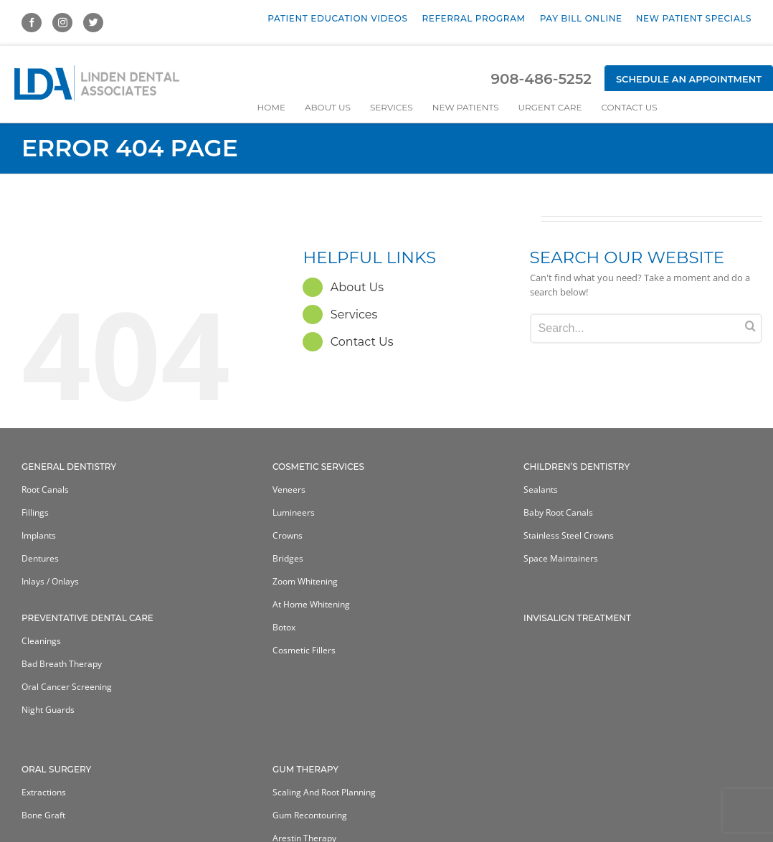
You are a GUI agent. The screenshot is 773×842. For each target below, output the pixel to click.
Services (354, 314)
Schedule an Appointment (689, 79)
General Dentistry (69, 466)
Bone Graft (43, 815)
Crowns (287, 535)
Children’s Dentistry (576, 466)
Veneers (288, 489)
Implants (39, 535)
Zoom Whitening (305, 581)
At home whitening (311, 604)
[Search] (750, 326)
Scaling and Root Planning (324, 792)
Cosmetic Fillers (304, 650)
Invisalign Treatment (577, 617)
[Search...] (646, 328)
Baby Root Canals (558, 512)
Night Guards (48, 710)
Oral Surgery (56, 769)
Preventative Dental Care (87, 617)
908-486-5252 (540, 78)
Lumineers (293, 512)
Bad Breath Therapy (62, 664)
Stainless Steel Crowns (568, 535)
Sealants (540, 489)
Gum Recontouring (309, 815)
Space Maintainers (560, 558)
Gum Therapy (305, 769)
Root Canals (45, 489)
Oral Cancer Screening (67, 687)
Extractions (44, 792)
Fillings (35, 512)
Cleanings (41, 641)
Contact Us (362, 342)
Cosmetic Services (318, 466)
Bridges (287, 558)
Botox (283, 627)
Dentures (40, 558)
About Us (357, 287)
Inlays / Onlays (50, 581)
